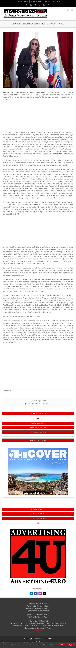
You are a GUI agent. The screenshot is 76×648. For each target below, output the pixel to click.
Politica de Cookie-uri (58, 623)
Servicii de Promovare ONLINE (38, 615)
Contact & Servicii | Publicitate (37, 621)
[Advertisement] (38, 116)
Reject (70, 645)
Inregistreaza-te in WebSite (38, 603)
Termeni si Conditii (16, 623)
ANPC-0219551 (34, 626)
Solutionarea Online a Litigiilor (52, 626)
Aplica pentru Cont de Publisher (38, 606)
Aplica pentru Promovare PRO (38, 611)
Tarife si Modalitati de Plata (37, 617)
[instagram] (40, 593)
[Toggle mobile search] (68, 10)
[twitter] (44, 593)
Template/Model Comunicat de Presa (38, 628)
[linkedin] (31, 593)
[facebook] (36, 593)
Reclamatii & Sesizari (20, 626)
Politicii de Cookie (42, 645)
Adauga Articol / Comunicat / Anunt (38, 608)
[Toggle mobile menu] (72, 10)
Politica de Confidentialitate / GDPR (36, 623)
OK (62, 645)
